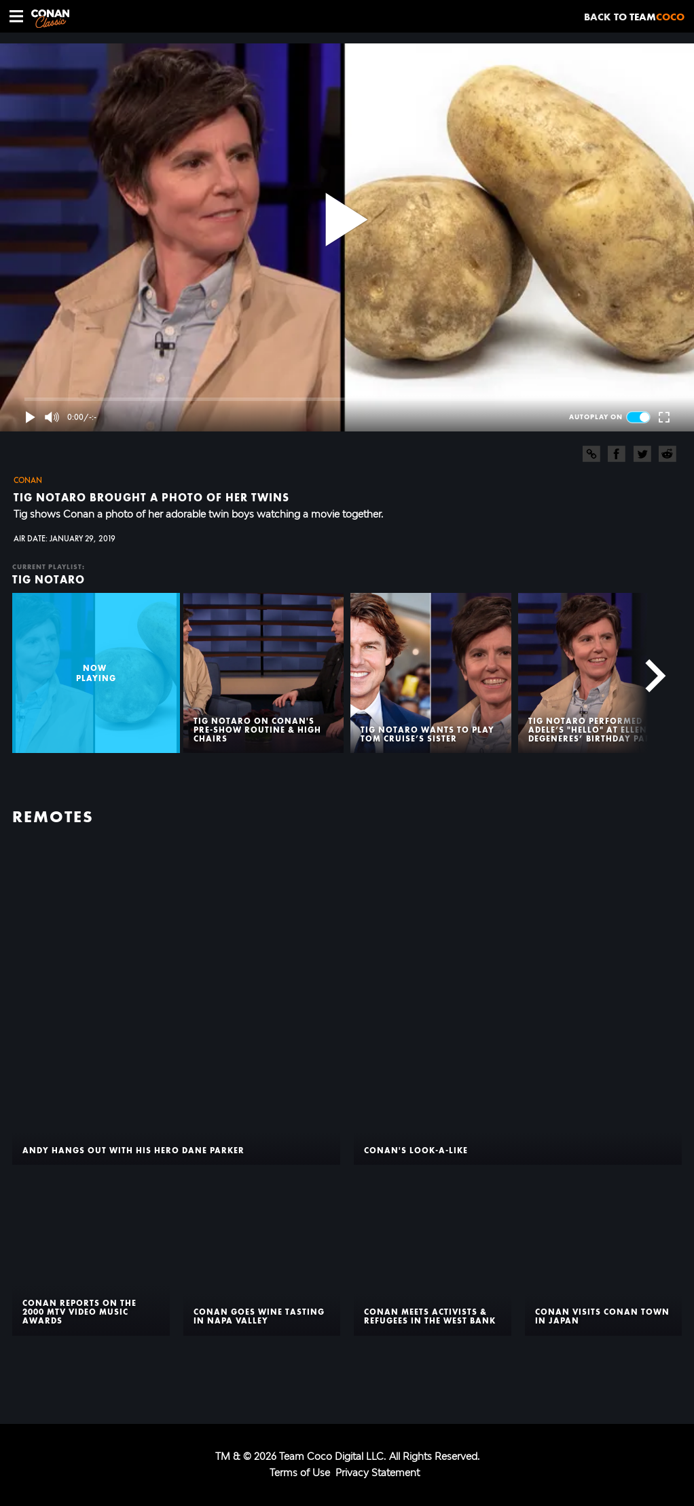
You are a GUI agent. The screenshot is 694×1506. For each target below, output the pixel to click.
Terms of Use (300, 1472)
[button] (16, 17)
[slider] (347, 399)
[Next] (648, 673)
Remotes (53, 817)
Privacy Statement (377, 1472)
